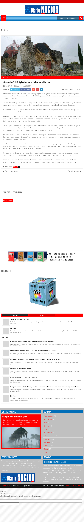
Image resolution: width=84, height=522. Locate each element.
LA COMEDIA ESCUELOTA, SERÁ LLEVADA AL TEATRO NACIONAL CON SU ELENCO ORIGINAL (35, 359)
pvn (45, 452)
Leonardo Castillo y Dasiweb (73, 486)
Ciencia (46, 426)
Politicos (47, 446)
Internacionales (49, 436)
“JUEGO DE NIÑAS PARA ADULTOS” (19, 319)
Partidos (47, 442)
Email (65, 89)
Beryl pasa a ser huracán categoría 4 (15, 416)
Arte (45, 423)
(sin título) (13, 328)
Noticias (47, 439)
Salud (46, 449)
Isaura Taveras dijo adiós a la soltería (20, 368)
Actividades (48, 416)
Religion (15, 167)
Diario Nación (6, 486)
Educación (48, 433)
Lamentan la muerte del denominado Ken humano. (24, 378)
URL (78, 89)
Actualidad (48, 419)
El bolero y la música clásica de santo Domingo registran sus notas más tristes (32, 341)
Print (72, 89)
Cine (45, 429)
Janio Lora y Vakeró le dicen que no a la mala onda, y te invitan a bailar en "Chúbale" (33, 350)
